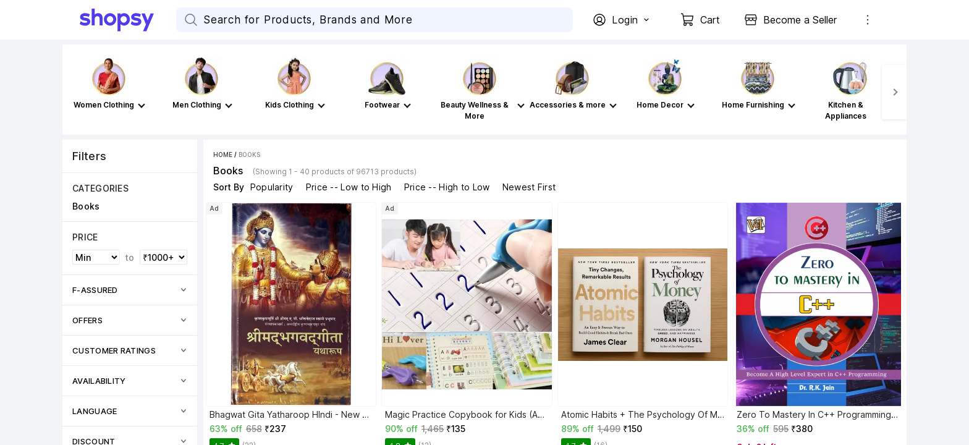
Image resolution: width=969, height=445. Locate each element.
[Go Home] (128, 19)
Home (222, 154)
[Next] (894, 92)
